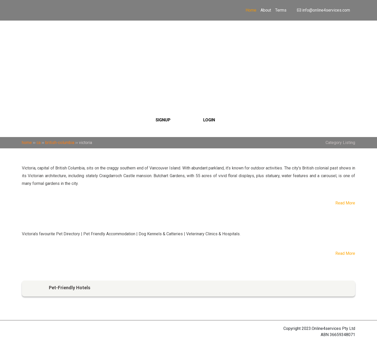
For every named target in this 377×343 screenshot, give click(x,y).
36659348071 (342, 334)
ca (39, 142)
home (27, 142)
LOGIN (209, 120)
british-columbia (59, 142)
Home (251, 10)
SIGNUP (163, 120)
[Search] (188, 54)
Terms (280, 10)
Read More (345, 203)
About (266, 10)
